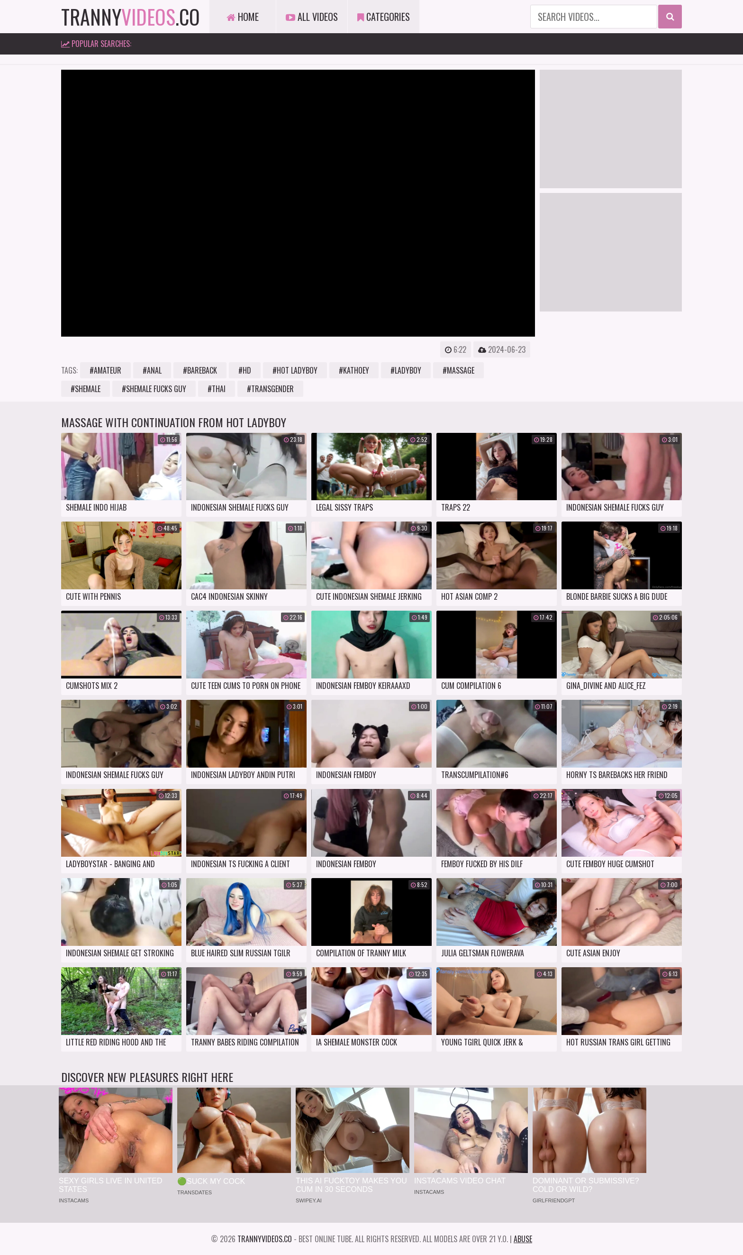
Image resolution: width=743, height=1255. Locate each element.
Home (243, 16)
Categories (383, 16)
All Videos (312, 16)
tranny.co (130, 16)
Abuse (523, 1239)
